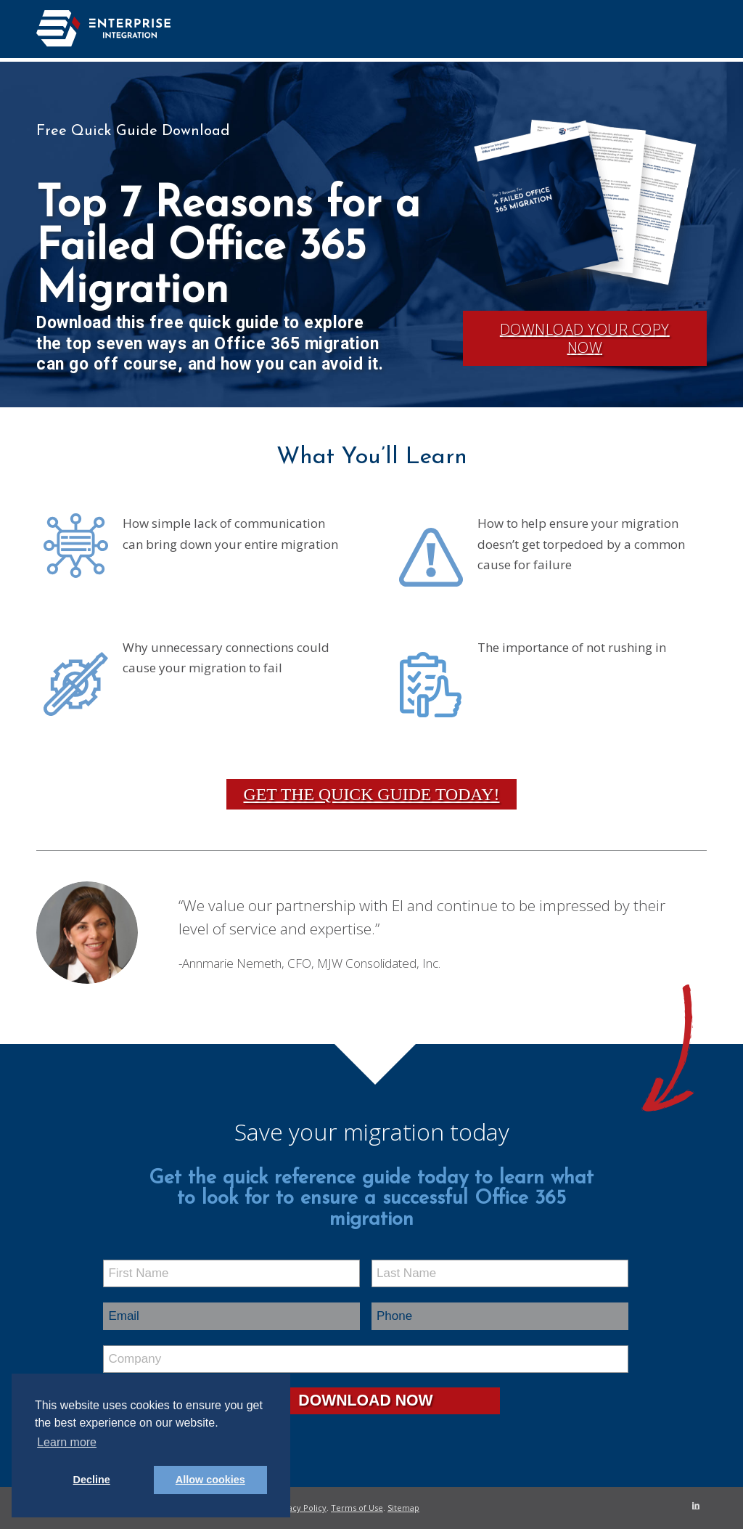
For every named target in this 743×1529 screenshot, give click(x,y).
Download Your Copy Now (585, 338)
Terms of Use (357, 1507)
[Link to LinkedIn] (696, 1505)
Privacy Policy (300, 1507)
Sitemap (403, 1507)
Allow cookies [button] (210, 1479)
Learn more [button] (67, 1442)
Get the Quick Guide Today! (372, 794)
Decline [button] (91, 1479)
